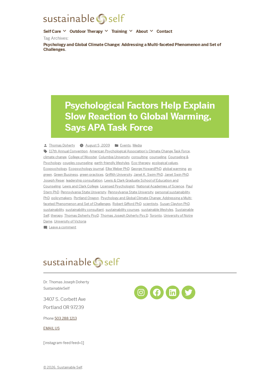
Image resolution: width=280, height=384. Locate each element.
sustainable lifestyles (157, 210)
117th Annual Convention (68, 151)
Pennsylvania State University (130, 192)
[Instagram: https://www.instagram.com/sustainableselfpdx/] (141, 292)
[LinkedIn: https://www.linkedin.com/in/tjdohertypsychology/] (173, 292)
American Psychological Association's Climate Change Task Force (140, 151)
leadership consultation (84, 180)
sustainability (53, 210)
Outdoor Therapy (86, 31)
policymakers (61, 198)
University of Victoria (70, 221)
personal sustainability (172, 192)
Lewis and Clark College (80, 186)
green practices (92, 174)
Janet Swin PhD (176, 174)
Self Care (52, 31)
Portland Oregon (86, 198)
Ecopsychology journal (86, 169)
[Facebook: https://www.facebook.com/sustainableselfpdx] (157, 292)
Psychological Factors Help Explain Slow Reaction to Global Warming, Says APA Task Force (140, 116)
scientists (150, 204)
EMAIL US (51, 328)
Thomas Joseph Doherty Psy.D (124, 215)
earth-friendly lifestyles (112, 163)
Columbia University (114, 157)
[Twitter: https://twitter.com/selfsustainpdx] (188, 292)
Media (137, 145)
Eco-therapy (140, 163)
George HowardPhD (146, 169)
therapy (56, 215)
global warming (174, 169)
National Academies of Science (160, 186)
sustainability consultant (85, 210)
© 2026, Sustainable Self (62, 367)
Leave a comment (62, 227)
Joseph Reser (53, 180)
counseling (157, 157)
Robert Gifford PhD (126, 204)
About (142, 31)
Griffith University (118, 174)
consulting (139, 157)
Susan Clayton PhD (174, 204)
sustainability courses (122, 210)
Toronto (156, 215)
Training (119, 31)
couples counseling (78, 163)
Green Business (66, 174)
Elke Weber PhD (117, 169)
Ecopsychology (55, 169)
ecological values (165, 163)
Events (125, 145)
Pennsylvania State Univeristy (83, 192)
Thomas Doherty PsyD (81, 215)
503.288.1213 (66, 318)
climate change (55, 157)
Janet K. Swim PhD (148, 174)
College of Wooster (82, 157)
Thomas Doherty (62, 145)
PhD (46, 198)
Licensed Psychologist (117, 186)
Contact (164, 31)
